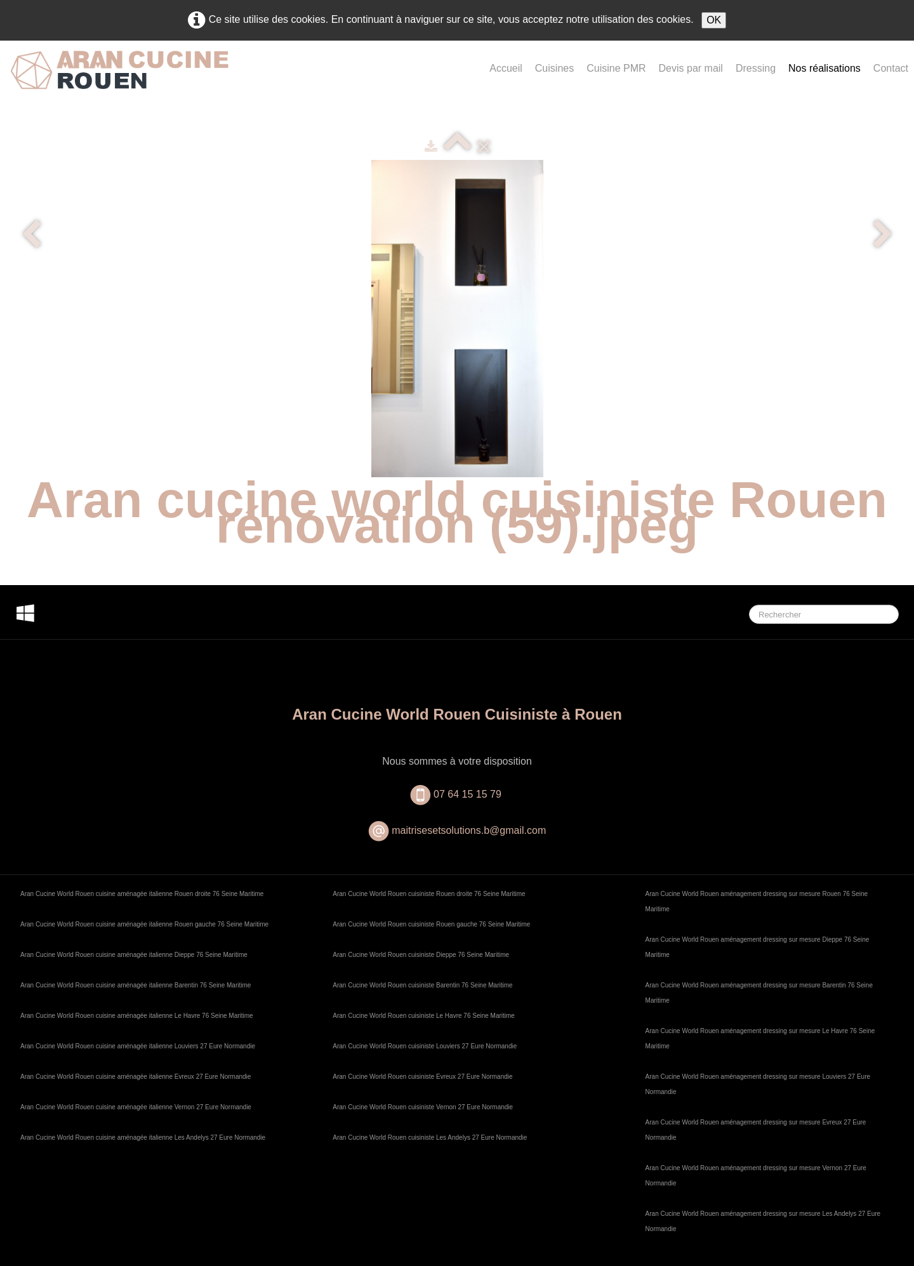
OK (713, 20)
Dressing (756, 68)
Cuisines (554, 68)
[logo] (119, 80)
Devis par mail (691, 68)
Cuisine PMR (616, 68)
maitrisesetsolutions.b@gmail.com (469, 830)
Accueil (505, 68)
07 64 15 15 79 (469, 794)
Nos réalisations (824, 68)
